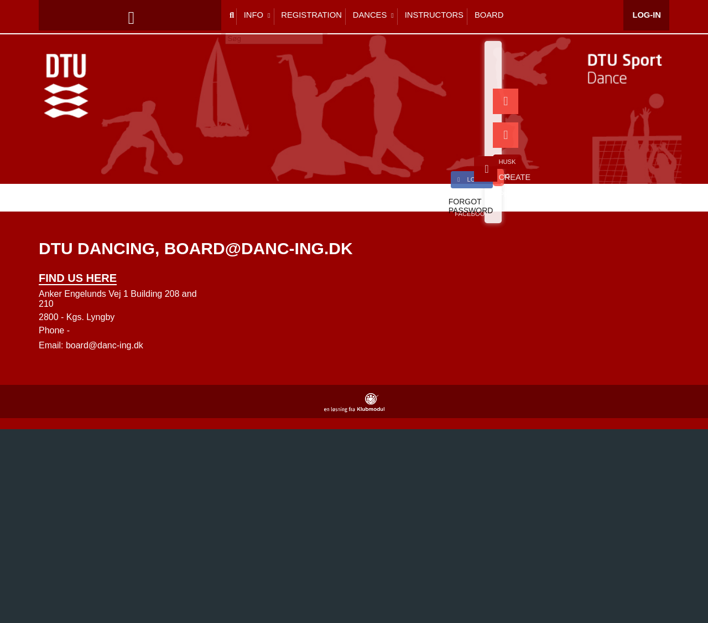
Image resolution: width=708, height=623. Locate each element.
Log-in (647, 16)
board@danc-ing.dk (104, 345)
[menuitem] (55, 16)
